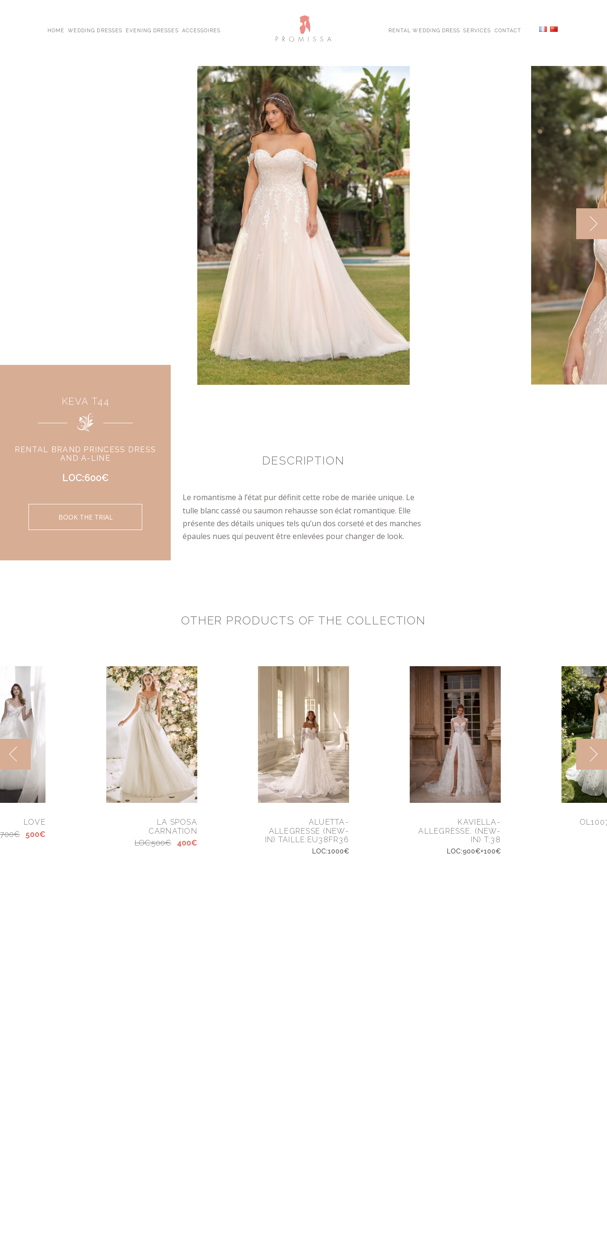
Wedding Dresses (95, 30)
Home (55, 30)
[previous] (15, 754)
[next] (591, 223)
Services (477, 30)
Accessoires (201, 30)
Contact (508, 30)
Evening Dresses (152, 30)
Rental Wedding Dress (424, 30)
